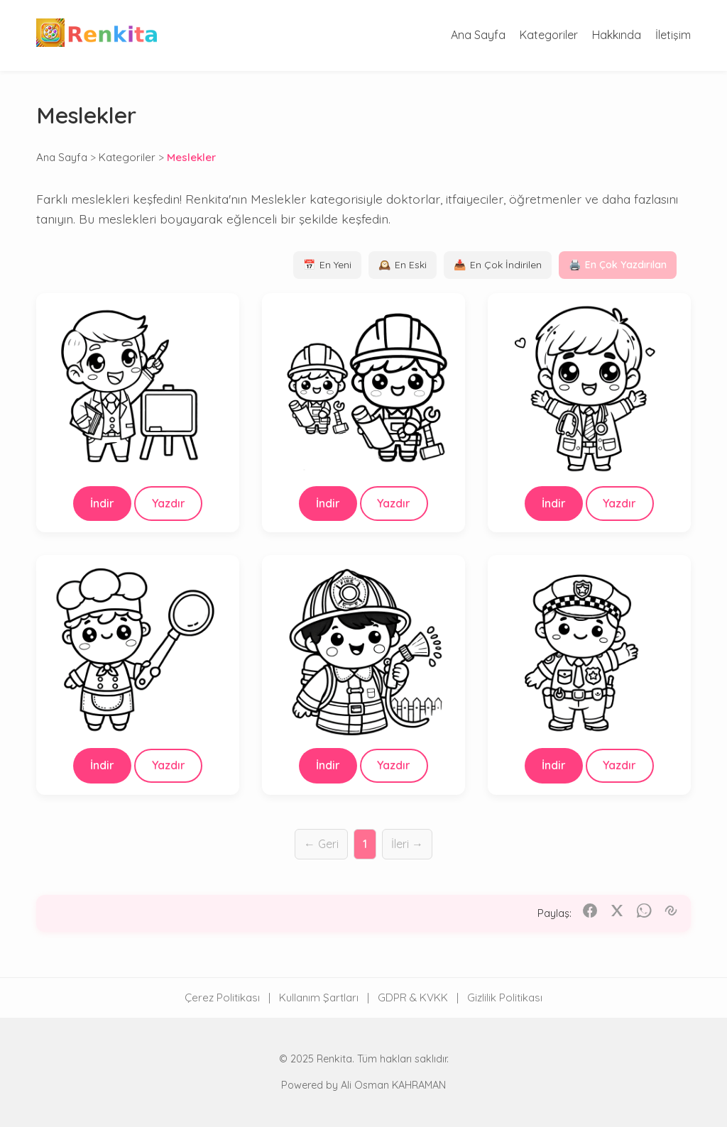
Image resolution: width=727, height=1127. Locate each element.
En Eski (402, 265)
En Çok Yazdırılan (618, 265)
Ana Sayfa (478, 35)
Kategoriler (549, 35)
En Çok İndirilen (498, 265)
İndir (102, 503)
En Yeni (327, 265)
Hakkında (616, 35)
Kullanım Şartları (319, 997)
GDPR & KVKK (413, 997)
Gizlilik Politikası (504, 997)
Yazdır (168, 503)
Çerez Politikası (222, 997)
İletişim (673, 35)
